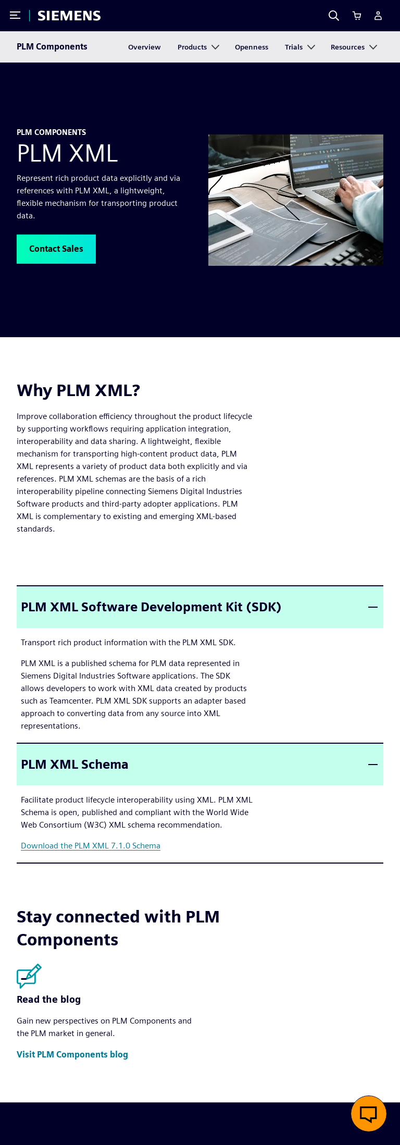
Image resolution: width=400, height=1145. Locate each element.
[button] (56, 249)
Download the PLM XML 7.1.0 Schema (90, 846)
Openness (251, 47)
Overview (144, 47)
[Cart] (356, 15)
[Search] (333, 15)
